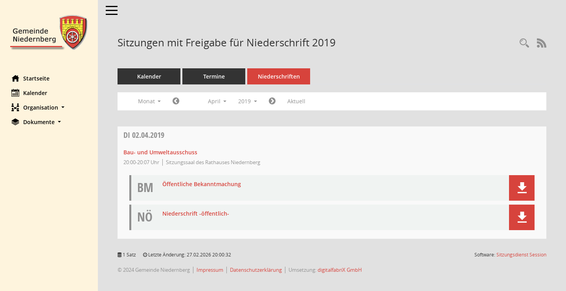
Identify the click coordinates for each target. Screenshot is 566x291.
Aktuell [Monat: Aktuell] (297, 101)
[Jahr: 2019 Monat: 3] (176, 101)
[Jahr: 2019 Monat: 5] (272, 101)
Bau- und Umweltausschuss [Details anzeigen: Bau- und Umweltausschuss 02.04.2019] (161, 152)
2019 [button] (248, 101)
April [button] (217, 101)
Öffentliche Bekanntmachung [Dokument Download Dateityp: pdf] (202, 184)
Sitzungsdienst (521, 254)
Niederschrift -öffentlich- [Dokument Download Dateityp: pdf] (196, 213)
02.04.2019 (144, 135)
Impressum (210, 269)
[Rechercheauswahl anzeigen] (524, 43)
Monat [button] (149, 101)
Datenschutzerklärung (256, 269)
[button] (49, 107)
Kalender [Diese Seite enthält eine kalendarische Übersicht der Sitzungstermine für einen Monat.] (30, 93)
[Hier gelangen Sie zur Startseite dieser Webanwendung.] (49, 31)
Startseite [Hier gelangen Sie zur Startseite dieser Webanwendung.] (31, 78)
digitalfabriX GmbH (340, 269)
